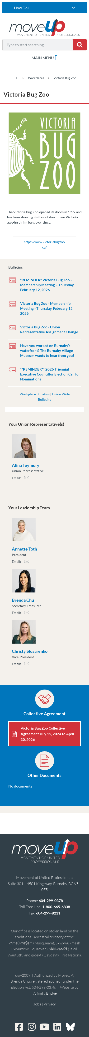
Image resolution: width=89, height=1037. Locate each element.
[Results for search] (37, 53)
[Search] (80, 44)
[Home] (17, 78)
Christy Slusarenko (29, 651)
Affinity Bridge (45, 993)
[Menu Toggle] (45, 57)
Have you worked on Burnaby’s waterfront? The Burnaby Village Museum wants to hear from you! (47, 350)
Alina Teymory (25, 465)
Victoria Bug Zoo (65, 78)
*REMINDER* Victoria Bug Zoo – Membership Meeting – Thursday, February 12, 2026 (47, 285)
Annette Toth (24, 548)
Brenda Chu (23, 600)
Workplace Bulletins (35, 394)
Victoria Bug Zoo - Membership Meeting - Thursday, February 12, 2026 (46, 308)
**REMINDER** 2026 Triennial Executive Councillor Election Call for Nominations (50, 374)
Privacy (50, 1004)
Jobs (37, 1004)
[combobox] (37, 44)
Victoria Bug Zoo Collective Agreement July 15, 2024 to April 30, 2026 (47, 734)
